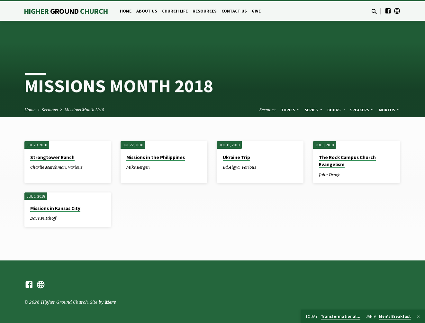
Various (75, 167)
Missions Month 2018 (84, 110)
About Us (146, 11)
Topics (291, 109)
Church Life (175, 11)
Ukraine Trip (236, 157)
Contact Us (234, 11)
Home (125, 11)
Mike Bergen (138, 167)
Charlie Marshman (48, 167)
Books (336, 109)
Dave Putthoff (43, 218)
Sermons (50, 110)
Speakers (362, 109)
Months (390, 109)
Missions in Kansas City (55, 208)
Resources (205, 11)
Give (256, 11)
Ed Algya (231, 167)
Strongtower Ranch (52, 157)
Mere (110, 302)
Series (314, 109)
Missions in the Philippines (155, 157)
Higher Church (66, 11)
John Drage (329, 174)
